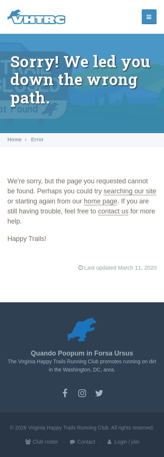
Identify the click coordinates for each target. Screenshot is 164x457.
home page (100, 201)
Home (14, 139)
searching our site (130, 191)
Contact (82, 442)
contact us (113, 211)
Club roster (41, 442)
